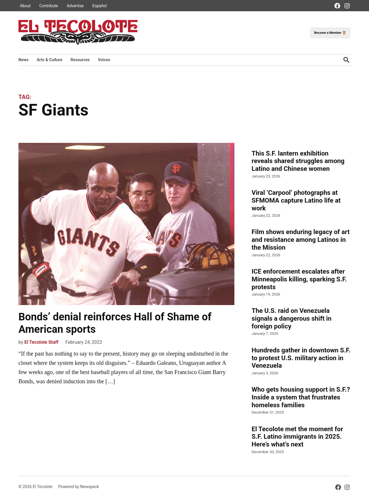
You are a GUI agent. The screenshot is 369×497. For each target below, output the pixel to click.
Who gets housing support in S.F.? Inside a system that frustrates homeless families (301, 397)
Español (99, 5)
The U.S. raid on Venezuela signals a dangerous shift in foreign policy (292, 318)
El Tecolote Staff (41, 342)
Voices (104, 59)
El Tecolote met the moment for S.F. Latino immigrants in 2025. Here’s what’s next (297, 436)
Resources (80, 59)
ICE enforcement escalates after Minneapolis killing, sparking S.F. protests (299, 279)
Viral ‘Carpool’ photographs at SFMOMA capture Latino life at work (296, 200)
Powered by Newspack (78, 486)
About (25, 5)
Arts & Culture (49, 59)
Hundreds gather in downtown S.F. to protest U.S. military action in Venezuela (301, 357)
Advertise (75, 5)
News (23, 59)
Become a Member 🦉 (330, 33)
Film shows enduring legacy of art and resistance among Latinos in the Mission (301, 239)
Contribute (48, 5)
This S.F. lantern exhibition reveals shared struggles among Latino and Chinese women (298, 161)
